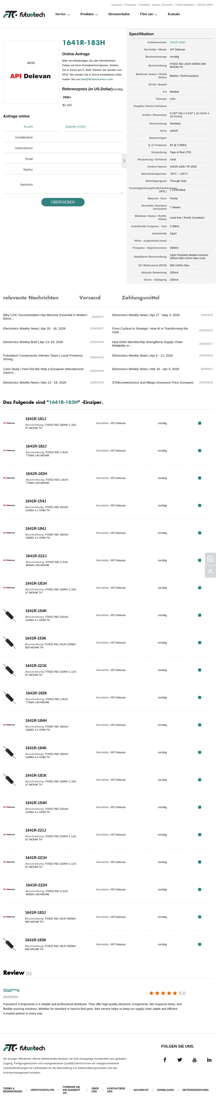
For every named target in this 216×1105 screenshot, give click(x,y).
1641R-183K (36, 940)
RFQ (199, 423)
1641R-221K (36, 666)
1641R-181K (36, 775)
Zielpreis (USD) (75, 126)
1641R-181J (35, 419)
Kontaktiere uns (116, 1090)
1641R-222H (36, 885)
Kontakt (174, 14)
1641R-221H (36, 858)
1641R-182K (36, 693)
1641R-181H (36, 583)
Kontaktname (24, 137)
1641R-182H (36, 474)
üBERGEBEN (63, 202)
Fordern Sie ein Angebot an (71, 1090)
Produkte (130, 4)
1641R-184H (36, 720)
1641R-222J (36, 556)
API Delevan (177, 49)
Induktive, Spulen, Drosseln (156, 4)
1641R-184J (35, 528)
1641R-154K (36, 611)
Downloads (165, 1090)
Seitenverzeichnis (195, 1090)
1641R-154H (36, 803)
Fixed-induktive (185, 4)
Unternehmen (24, 148)
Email (29, 159)
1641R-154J (35, 501)
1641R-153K (36, 638)
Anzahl (28, 126)
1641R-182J (36, 446)
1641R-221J (35, 830)
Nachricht (26, 184)
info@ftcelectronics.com (97, 79)
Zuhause (116, 4)
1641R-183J (35, 912)
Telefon (28, 169)
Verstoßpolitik (42, 1090)
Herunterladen (119, 14)
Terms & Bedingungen (12, 1090)
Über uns (146, 14)
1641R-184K (36, 748)
